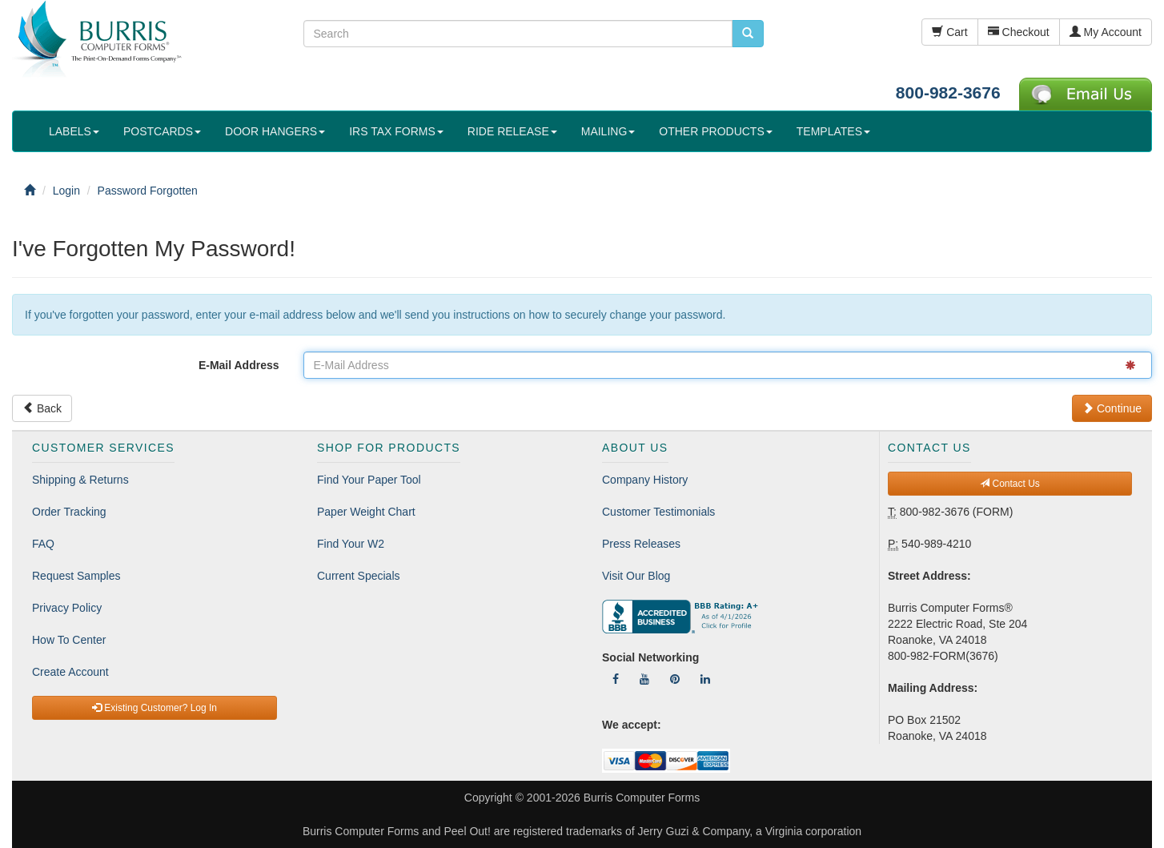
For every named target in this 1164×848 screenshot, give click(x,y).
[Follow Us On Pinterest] (675, 679)
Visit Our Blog (636, 575)
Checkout (1019, 32)
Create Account (70, 671)
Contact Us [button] (1010, 483)
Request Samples (76, 575)
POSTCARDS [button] (162, 131)
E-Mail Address (239, 365)
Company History (645, 479)
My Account (1106, 32)
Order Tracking (69, 511)
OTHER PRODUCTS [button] (715, 131)
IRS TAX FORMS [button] (396, 131)
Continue (1112, 408)
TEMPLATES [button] (833, 131)
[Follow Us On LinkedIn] (705, 679)
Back (42, 408)
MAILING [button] (608, 131)
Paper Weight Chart (366, 511)
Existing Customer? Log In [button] (154, 707)
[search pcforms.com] (748, 33)
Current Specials (358, 575)
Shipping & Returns (80, 479)
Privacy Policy (67, 607)
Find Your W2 (350, 543)
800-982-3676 (948, 92)
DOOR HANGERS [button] (275, 131)
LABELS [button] (74, 131)
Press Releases (641, 543)
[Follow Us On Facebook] (615, 679)
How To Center (69, 639)
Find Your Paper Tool (369, 479)
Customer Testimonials (658, 511)
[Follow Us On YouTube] (644, 679)
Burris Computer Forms (642, 797)
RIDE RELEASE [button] (512, 131)
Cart (949, 32)
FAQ (43, 543)
